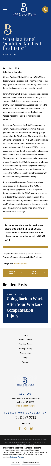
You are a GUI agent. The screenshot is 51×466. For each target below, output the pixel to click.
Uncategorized (20, 263)
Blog (25, 357)
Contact (25, 362)
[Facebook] (19, 428)
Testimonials (25, 353)
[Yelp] (25, 428)
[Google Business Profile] (31, 428)
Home (25, 335)
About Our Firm (25, 339)
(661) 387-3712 (25, 417)
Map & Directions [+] (25, 406)
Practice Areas (25, 344)
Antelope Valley (25, 348)
